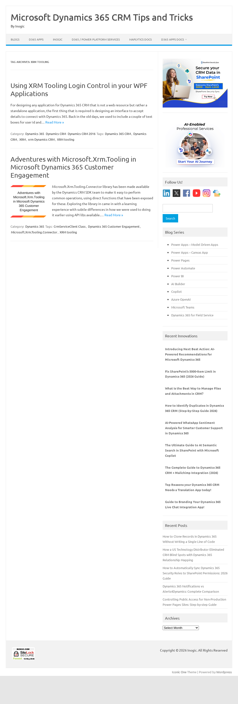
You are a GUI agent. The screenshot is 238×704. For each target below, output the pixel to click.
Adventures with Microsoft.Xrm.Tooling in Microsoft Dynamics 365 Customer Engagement (73, 167)
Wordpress (224, 672)
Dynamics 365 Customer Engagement (114, 226)
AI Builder (178, 284)
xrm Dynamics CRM (41, 139)
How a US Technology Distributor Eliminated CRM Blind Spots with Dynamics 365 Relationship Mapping (193, 554)
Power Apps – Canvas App (189, 252)
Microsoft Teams (182, 307)
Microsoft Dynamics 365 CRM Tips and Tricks (102, 17)
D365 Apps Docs (172, 39)
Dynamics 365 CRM (118, 134)
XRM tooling (65, 139)
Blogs (15, 39)
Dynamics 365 (34, 134)
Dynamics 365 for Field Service (192, 315)
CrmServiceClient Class (70, 226)
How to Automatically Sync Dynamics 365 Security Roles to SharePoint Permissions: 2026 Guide (195, 573)
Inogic (57, 39)
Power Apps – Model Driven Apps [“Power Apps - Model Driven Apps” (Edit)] (194, 244)
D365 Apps (36, 39)
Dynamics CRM (56, 134)
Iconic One (179, 672)
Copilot (176, 291)
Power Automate (183, 268)
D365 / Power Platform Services (96, 39)
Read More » (54, 122)
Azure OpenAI (181, 299)
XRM (22, 139)
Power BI (177, 276)
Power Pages (180, 260)
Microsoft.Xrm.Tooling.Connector (34, 232)
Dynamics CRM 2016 (81, 134)
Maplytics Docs (140, 39)
